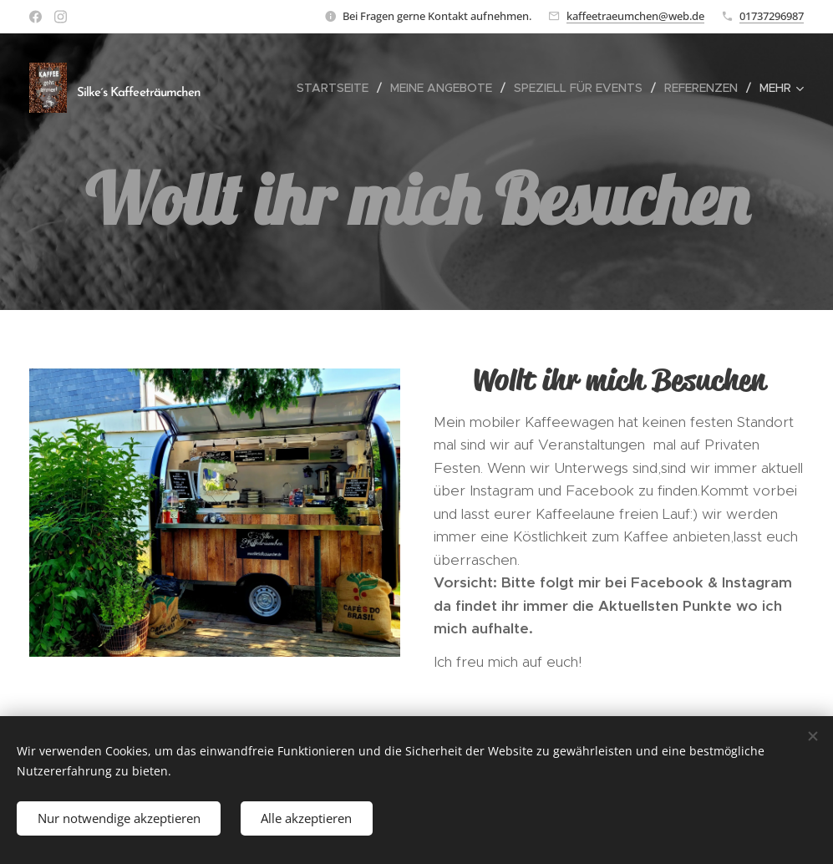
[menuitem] (337, 88)
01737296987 (771, 15)
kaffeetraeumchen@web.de (635, 15)
